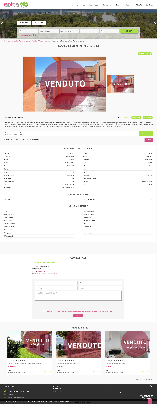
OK (150, 401)
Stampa (148, 117)
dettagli (148, 140)
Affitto (39, 23)
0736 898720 (9, 394)
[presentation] (78, 305)
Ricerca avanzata (27, 35)
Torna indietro (145, 54)
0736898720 (42, 271)
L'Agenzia (81, 5)
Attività (139, 5)
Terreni (129, 5)
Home (70, 5)
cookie (38, 401)
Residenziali (94, 5)
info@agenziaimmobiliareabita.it (46, 274)
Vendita (23, 23)
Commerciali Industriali (112, 5)
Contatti (149, 5)
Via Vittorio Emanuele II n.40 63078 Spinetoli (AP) (19, 391)
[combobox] (49, 31)
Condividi (136, 118)
